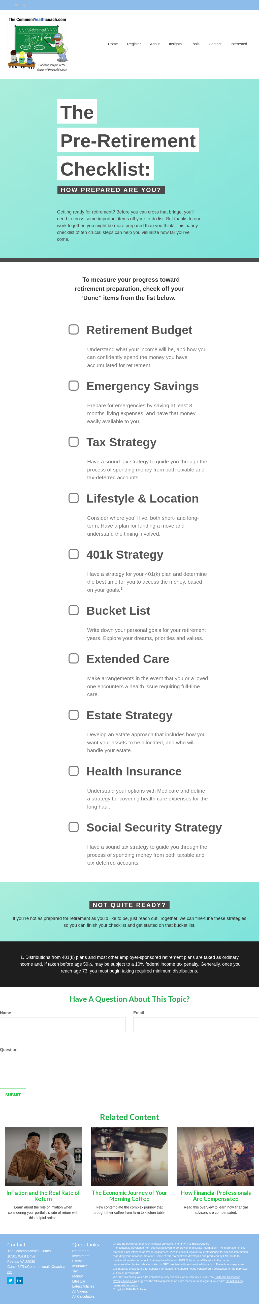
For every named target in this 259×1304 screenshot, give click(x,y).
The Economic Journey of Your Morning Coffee (129, 1195)
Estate (77, 1261)
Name (5, 1013)
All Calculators (83, 1296)
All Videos (80, 1291)
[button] (136, 44)
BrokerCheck (200, 1243)
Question (8, 1050)
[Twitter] (16, 5)
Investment (80, 1256)
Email (138, 1013)
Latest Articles (83, 1286)
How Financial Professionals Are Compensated (216, 1195)
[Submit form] (13, 1095)
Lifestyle (78, 1281)
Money (77, 1276)
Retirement (80, 1251)
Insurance (80, 1266)
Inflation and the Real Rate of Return (43, 1195)
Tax (75, 1271)
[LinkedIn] (23, 5)
